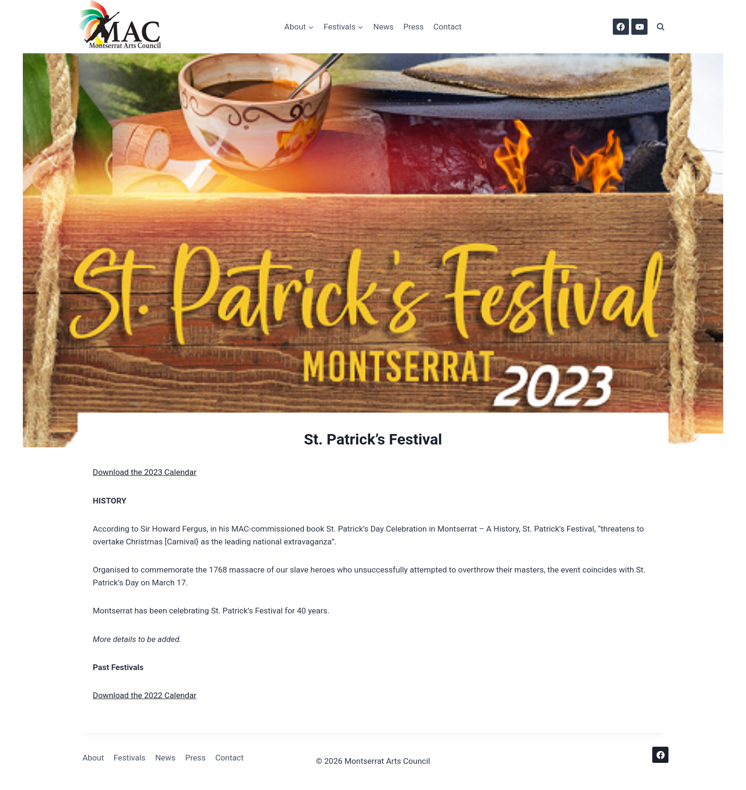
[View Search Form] (660, 27)
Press (413, 26)
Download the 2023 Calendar (144, 472)
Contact (447, 26)
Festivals (130, 757)
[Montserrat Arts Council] (125, 26)
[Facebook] (621, 27)
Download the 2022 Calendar (144, 695)
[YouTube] (639, 27)
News (383, 26)
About (93, 757)
